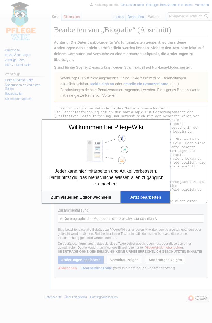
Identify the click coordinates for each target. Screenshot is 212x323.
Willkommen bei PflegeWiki (106, 127)
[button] (81, 197)
